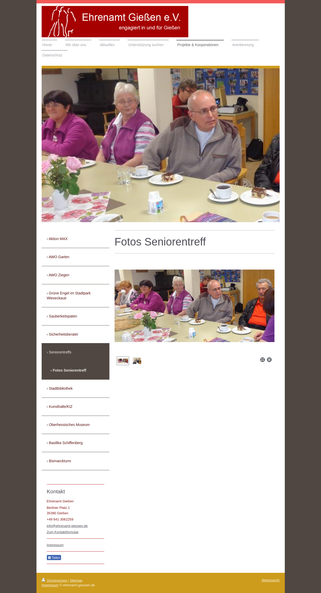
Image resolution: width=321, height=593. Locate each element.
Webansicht (271, 580)
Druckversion (55, 580)
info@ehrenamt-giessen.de (67, 526)
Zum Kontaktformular (63, 532)
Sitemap (76, 580)
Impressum (55, 545)
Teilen (54, 558)
